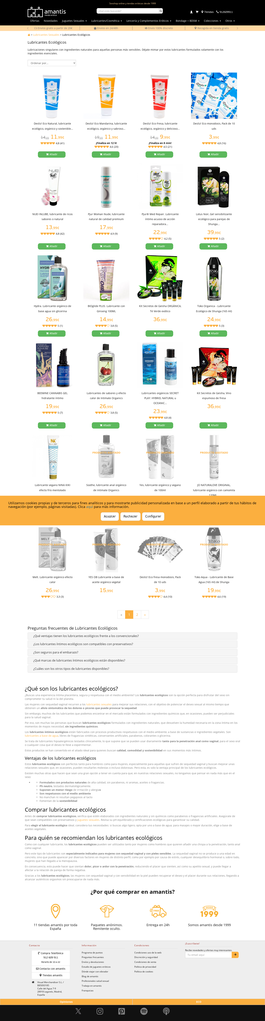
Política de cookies (143, 971)
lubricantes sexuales (99, 704)
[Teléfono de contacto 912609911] (224, 12)
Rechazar (130, 516)
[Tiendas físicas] (207, 12)
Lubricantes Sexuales (46, 34)
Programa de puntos (92, 952)
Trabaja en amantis (92, 985)
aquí (89, 506)
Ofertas (34, 20)
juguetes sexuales (88, 820)
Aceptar (110, 516)
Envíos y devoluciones (93, 961)
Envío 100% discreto (159, 28)
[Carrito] (197, 12)
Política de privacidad (145, 966)
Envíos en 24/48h (106, 28)
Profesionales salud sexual (95, 980)
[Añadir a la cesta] (52, 154)
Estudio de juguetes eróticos (96, 966)
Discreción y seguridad (146, 957)
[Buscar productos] (128, 11)
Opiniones (66, 1002)
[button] (86, 636)
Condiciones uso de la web (147, 952)
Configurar (153, 516)
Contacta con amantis (50, 968)
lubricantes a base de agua (41, 735)
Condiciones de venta (145, 961)
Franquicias (87, 990)
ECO (198, 1002)
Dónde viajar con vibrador (95, 971)
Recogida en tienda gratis (211, 28)
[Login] (191, 12)
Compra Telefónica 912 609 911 (50, 957)
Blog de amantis (90, 976)
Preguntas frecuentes (93, 957)
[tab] (132, 636)
